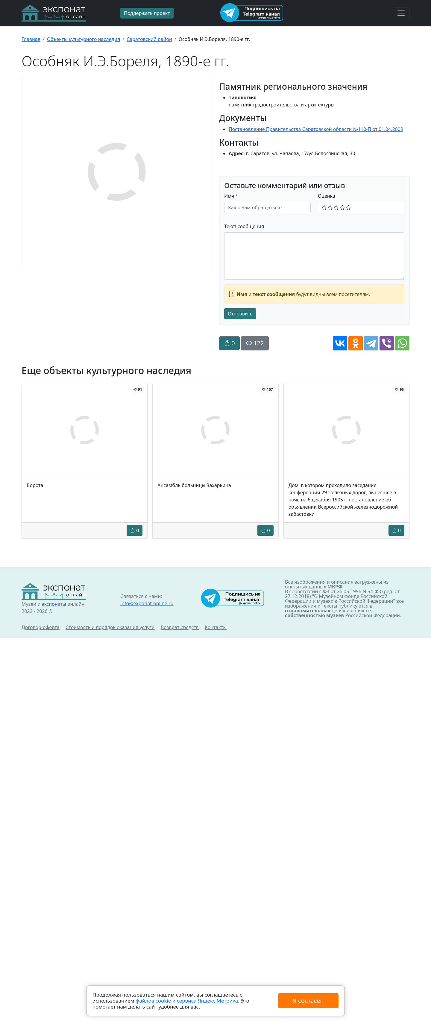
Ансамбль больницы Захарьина (194, 485)
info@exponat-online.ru (147, 603)
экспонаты (54, 604)
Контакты (216, 627)
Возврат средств (180, 627)
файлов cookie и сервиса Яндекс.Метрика (187, 1000)
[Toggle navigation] (401, 13)
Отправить (240, 313)
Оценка (326, 196)
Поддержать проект (147, 13)
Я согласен (308, 1001)
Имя (231, 196)
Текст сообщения (244, 226)
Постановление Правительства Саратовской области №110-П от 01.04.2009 (316, 129)
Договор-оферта (41, 627)
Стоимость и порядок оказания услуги (110, 627)
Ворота (35, 485)
